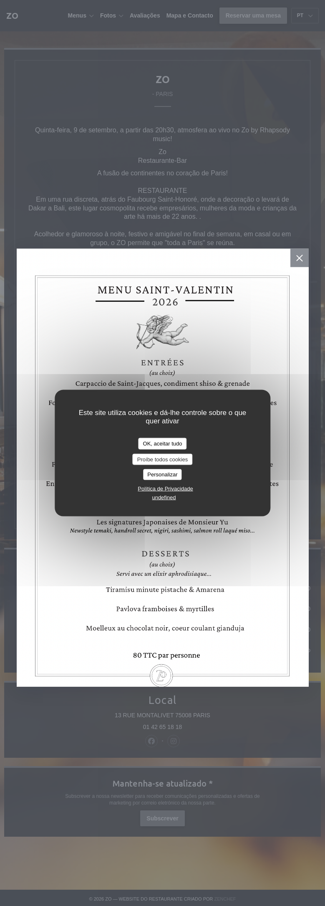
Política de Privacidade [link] (165, 488)
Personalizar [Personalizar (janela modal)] (162, 474)
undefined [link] (164, 497)
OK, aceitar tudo (162, 443)
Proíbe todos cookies (162, 459)
